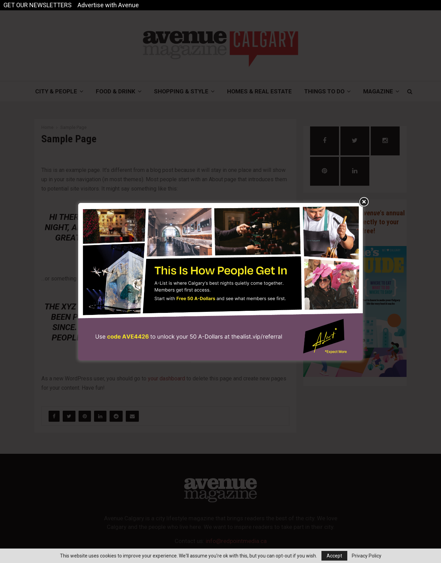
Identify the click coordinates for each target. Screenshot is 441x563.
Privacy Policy (366, 555)
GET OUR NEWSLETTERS (37, 5)
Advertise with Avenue (108, 5)
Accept (334, 556)
